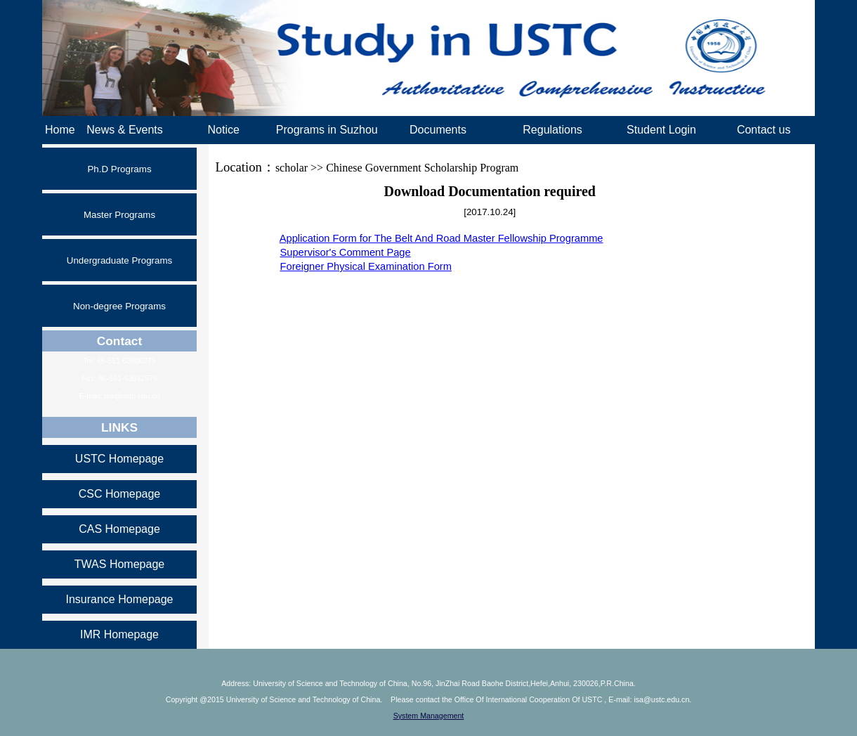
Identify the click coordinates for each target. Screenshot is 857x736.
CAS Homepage (119, 529)
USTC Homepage (119, 459)
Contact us (763, 130)
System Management (428, 715)
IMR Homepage (119, 634)
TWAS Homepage (119, 564)
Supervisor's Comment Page (345, 252)
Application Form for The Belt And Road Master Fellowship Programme (441, 238)
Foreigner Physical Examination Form (366, 266)
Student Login (661, 130)
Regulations (552, 130)
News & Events (124, 130)
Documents (438, 130)
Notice (223, 130)
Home (60, 130)
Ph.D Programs (119, 169)
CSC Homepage (120, 494)
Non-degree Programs (119, 306)
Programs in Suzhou (327, 130)
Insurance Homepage (120, 599)
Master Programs (119, 214)
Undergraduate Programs (119, 260)
